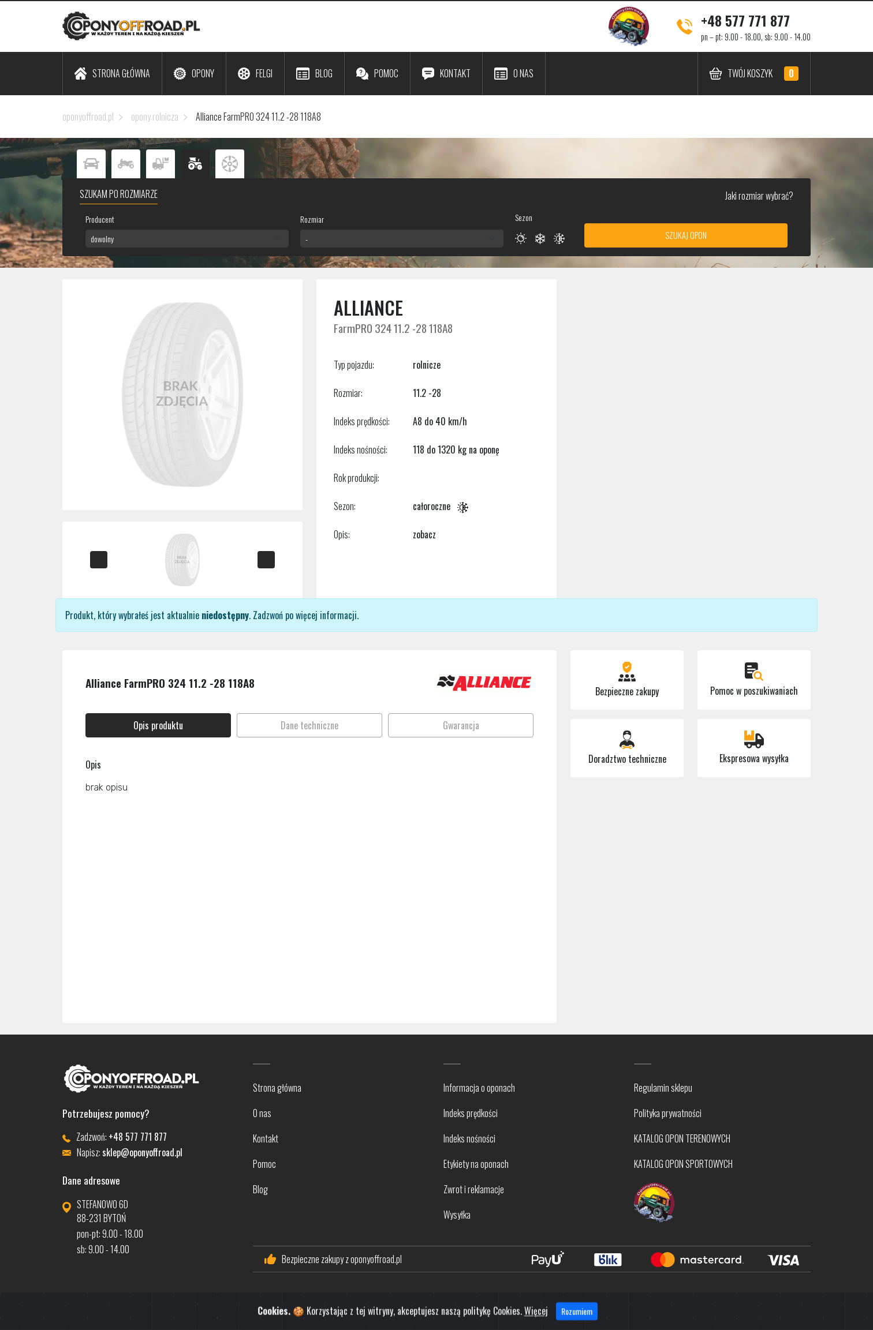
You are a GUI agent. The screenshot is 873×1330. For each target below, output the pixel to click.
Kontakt (265, 1138)
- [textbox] (306, 239)
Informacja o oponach (479, 1088)
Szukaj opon (686, 235)
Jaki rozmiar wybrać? (758, 196)
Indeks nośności (469, 1138)
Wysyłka (457, 1215)
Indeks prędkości (470, 1113)
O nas (262, 1113)
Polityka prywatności (668, 1113)
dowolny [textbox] (102, 239)
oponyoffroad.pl (88, 116)
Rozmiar (312, 219)
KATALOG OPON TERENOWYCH (682, 1138)
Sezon (523, 217)
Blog (260, 1189)
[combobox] (187, 239)
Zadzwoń (268, 615)
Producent (99, 219)
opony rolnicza (154, 116)
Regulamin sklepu (663, 1088)
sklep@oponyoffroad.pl (142, 1152)
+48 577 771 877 (745, 20)
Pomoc (264, 1164)
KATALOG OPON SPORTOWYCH (683, 1164)
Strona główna (277, 1088)
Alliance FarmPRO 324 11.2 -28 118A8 (258, 116)
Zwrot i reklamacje (473, 1189)
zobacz (424, 534)
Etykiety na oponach (476, 1164)
